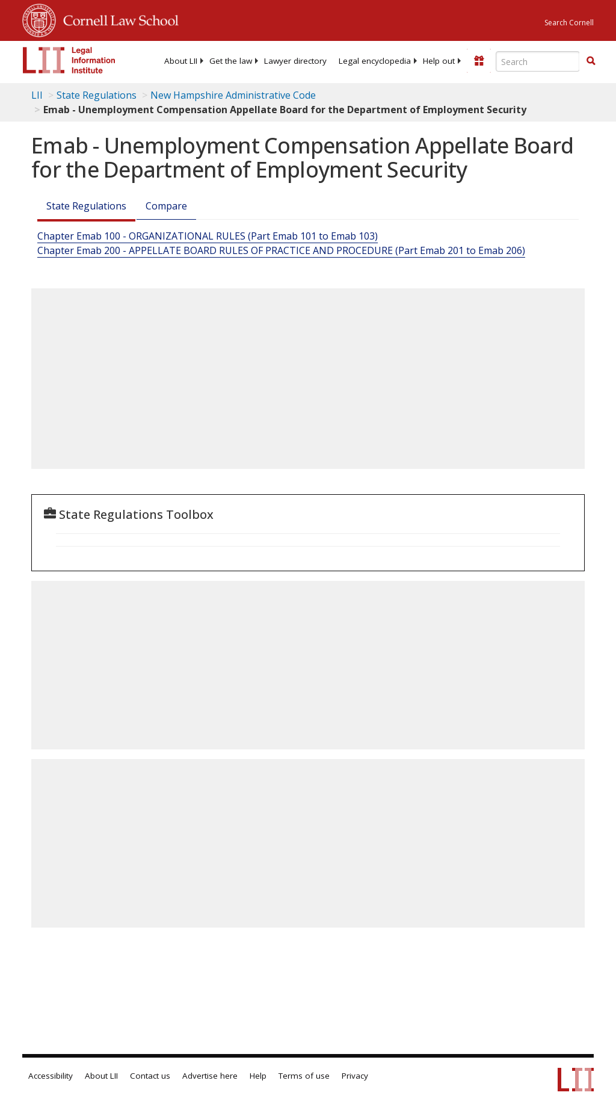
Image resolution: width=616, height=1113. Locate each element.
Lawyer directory (295, 60)
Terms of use (304, 1075)
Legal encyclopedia (375, 60)
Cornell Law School (117, 18)
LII (37, 95)
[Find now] (590, 61)
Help (258, 1075)
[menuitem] (180, 61)
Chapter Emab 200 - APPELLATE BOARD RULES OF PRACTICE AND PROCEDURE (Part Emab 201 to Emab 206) (281, 250)
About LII (180, 60)
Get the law (230, 60)
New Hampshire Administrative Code (233, 95)
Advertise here (210, 1075)
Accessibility (50, 1075)
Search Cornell (569, 22)
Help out (439, 60)
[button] (591, 61)
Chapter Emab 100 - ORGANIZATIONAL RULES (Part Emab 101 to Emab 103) (207, 236)
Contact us (150, 1075)
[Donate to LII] (479, 61)
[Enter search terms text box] (538, 61)
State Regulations (97, 95)
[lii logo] (69, 60)
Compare (166, 205)
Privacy (355, 1075)
